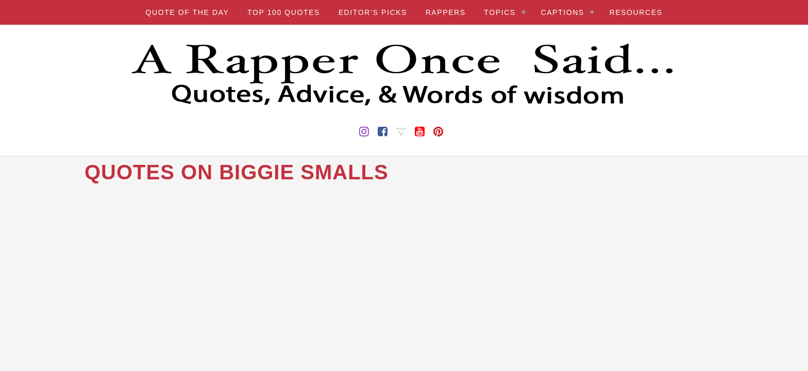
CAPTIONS (562, 12)
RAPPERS (446, 12)
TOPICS (499, 12)
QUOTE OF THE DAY (187, 12)
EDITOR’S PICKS (373, 12)
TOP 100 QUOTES (283, 12)
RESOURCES (635, 12)
